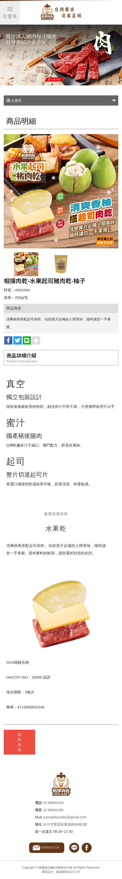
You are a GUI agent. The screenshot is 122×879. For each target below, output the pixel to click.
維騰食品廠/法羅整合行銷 (61, 13)
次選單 (61, 100)
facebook (87, 848)
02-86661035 (53, 803)
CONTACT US (50, 847)
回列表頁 (19, 742)
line (74, 848)
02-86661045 (53, 810)
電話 (38, 803)
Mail (38, 817)
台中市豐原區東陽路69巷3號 (65, 824)
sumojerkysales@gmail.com (64, 817)
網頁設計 (48, 872)
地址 (38, 824)
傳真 (38, 810)
